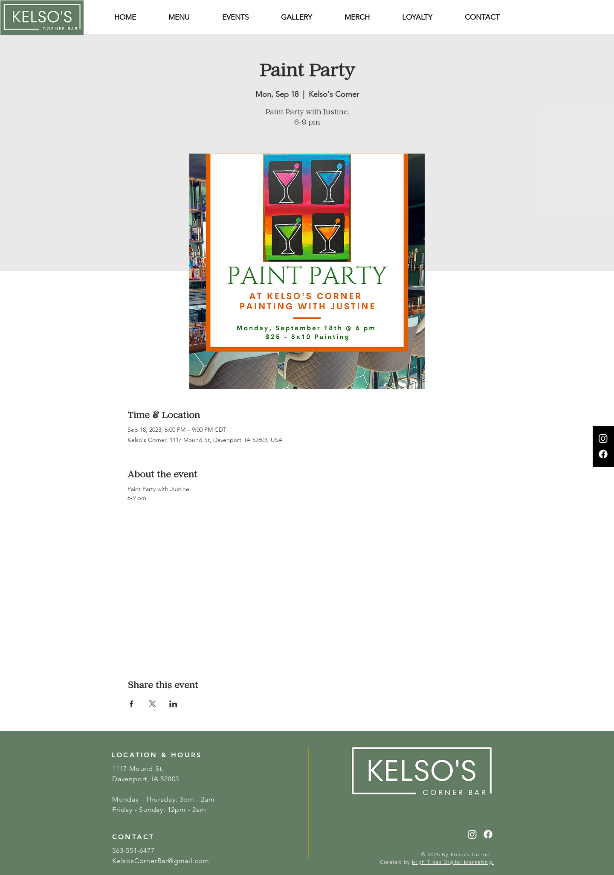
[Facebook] (603, 454)
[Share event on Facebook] (131, 704)
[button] (482, 17)
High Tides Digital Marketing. (453, 862)
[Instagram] (603, 438)
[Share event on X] (152, 704)
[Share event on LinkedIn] (173, 704)
